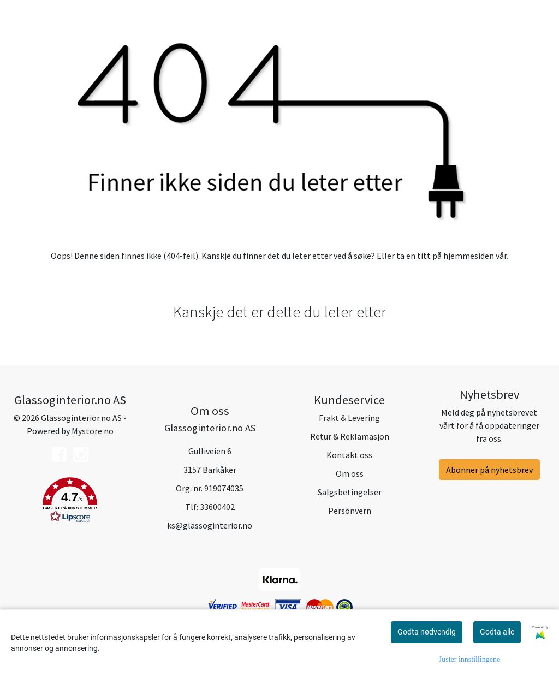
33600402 (217, 506)
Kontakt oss (349, 454)
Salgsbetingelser (350, 492)
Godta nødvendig (426, 631)
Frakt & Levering (349, 417)
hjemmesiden (468, 255)
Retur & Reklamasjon (349, 436)
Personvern (349, 510)
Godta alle (497, 631)
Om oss (350, 473)
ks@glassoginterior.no (209, 525)
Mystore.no (93, 430)
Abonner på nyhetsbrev (489, 469)
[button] (70, 502)
